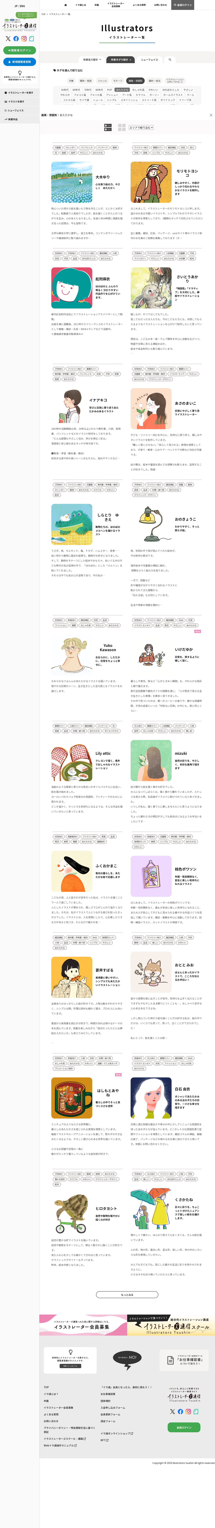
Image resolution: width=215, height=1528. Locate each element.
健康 (75, 625)
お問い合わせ (51, 1449)
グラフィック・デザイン (175, 377)
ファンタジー (140, 250)
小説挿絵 (172, 244)
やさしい (94, 138)
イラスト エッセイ (143, 625)
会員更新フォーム (110, 1442)
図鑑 (183, 483)
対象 (68, 65)
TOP (46, 1415)
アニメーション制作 (90, 1084)
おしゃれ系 (87, 625)
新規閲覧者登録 (20, 46)
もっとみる (127, 1322)
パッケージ (105, 133)
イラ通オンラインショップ (117, 1461)
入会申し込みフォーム (113, 1435)
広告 (101, 371)
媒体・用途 (83, 65)
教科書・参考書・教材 (65, 371)
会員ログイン (184, 1455)
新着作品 (11, 103)
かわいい (72, 494)
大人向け (138, 732)
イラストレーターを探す (19, 77)
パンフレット (88, 133)
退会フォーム (108, 1449)
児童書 (58, 133)
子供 (136, 138)
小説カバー (76, 732)
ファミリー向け (141, 133)
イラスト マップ (179, 371)
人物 (57, 250)
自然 (83, 138)
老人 (195, 133)
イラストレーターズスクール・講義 (65, 1467)
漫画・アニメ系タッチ (65, 1084)
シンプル (157, 138)
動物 (57, 138)
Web (183, 620)
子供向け (72, 244)
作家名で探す (87, 44)
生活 (85, 250)
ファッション (61, 625)
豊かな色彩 (60, 1200)
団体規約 (105, 1428)
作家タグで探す (118, 44)
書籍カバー (159, 133)
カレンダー (71, 133)
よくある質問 (51, 1442)
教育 (66, 377)
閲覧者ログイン (19, 35)
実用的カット (140, 849)
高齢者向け (73, 844)
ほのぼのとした (99, 250)
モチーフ (117, 65)
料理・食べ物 (159, 488)
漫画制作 (103, 849)
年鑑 (46, 1428)
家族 (146, 138)
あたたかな (109, 138)
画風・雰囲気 (135, 65)
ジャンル (101, 65)
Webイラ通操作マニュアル (60, 1474)
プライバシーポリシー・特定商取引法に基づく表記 (69, 1458)
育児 (168, 625)
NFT (104, 1468)
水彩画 (184, 250)
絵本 (195, 250)
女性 (186, 133)
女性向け (59, 244)
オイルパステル (62, 743)
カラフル (59, 494)
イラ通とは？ (51, 1422)
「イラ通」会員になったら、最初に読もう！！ (126, 1415)
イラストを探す (14, 86)
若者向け (72, 620)
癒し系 (192, 737)
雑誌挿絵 (174, 133)
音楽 (136, 488)
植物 (100, 1195)
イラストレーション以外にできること (177, 65)
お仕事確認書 (108, 1422)
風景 (73, 138)
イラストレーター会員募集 (58, 1435)
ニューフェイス (14, 95)
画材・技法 (156, 65)
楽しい (156, 956)
